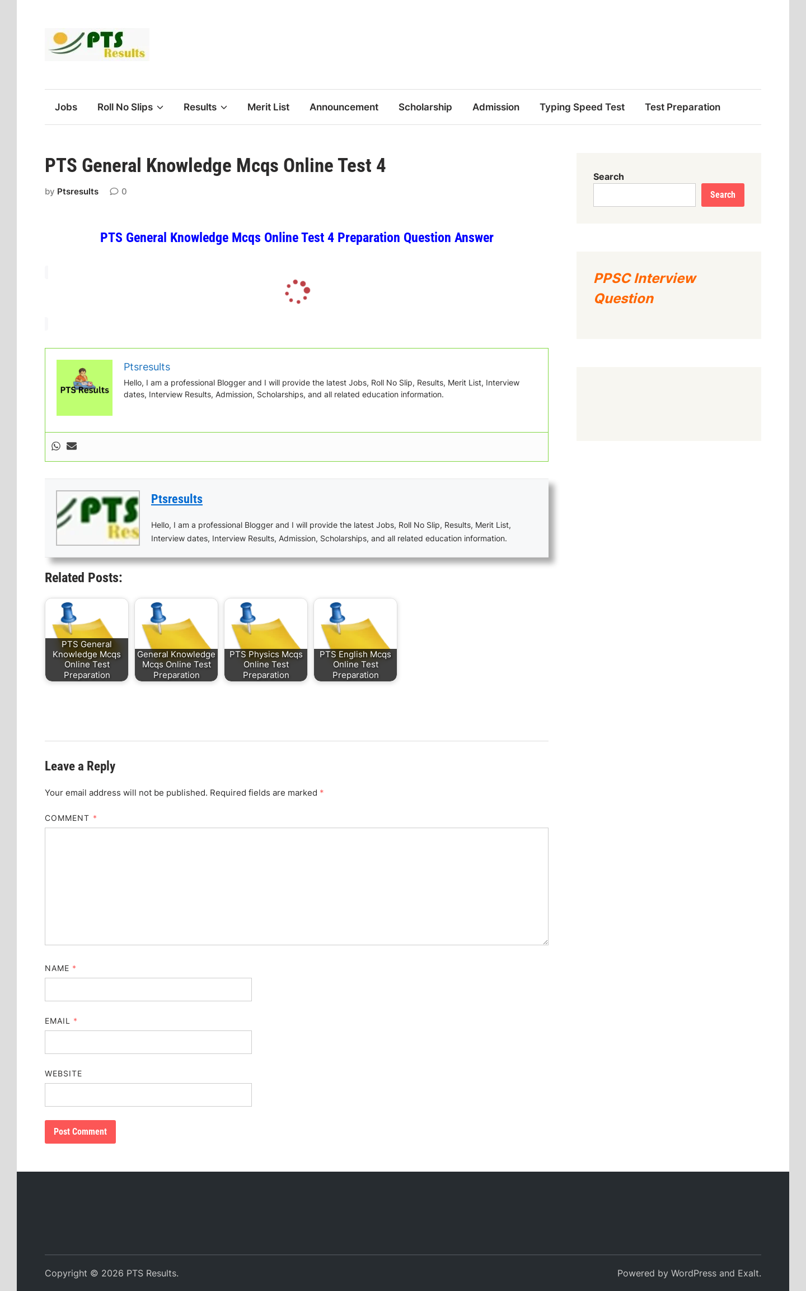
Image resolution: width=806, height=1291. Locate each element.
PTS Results (151, 1273)
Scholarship (425, 107)
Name (61, 968)
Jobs (66, 107)
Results (205, 107)
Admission (495, 107)
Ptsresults (78, 191)
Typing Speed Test (582, 107)
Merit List (268, 107)
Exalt (748, 1273)
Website (64, 1073)
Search (608, 176)
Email (61, 1020)
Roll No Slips (130, 107)
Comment (71, 818)
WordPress (693, 1273)
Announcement (344, 107)
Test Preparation (682, 107)
